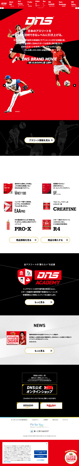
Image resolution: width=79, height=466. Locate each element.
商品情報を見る (23, 268)
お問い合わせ (55, 448)
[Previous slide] (2, 22)
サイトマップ (65, 448)
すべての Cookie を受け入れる (40, 452)
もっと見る (40, 331)
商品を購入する (55, 268)
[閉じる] (46, 443)
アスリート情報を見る (39, 178)
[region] (25, 453)
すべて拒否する (40, 456)
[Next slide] (77, 22)
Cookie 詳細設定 (40, 460)
